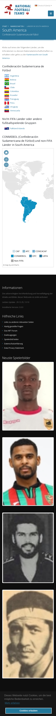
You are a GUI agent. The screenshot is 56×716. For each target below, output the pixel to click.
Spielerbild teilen (11, 339)
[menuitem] (26, 215)
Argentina (14, 75)
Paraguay (14, 99)
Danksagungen (10, 335)
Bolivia (13, 79)
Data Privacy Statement (14, 348)
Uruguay (14, 106)
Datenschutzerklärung (13, 343)
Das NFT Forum (10, 330)
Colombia (14, 91)
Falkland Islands (17, 128)
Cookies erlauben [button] (28, 710)
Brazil (12, 83)
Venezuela (15, 110)
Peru (12, 103)
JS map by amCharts (11, 265)
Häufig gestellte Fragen (13, 326)
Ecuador (14, 95)
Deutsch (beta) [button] (43, 5)
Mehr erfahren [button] (12, 703)
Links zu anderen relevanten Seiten (19, 322)
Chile (12, 87)
